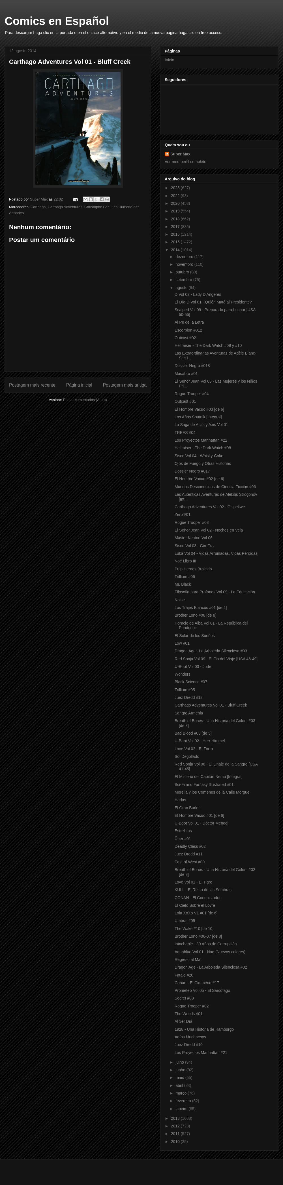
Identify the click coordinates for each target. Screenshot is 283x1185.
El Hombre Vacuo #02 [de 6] (199, 478)
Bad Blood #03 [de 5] (193, 733)
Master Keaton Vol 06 (194, 537)
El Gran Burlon (188, 808)
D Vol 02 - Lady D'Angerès (198, 294)
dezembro (184, 256)
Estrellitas (183, 830)
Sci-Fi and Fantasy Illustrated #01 (204, 784)
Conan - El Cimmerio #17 (197, 983)
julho (180, 1062)
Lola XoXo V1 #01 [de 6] (196, 913)
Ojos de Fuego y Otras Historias (203, 463)
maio (180, 1077)
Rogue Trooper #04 (192, 393)
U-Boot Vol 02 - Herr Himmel (200, 741)
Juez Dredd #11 (189, 854)
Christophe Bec (97, 207)
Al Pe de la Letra (189, 322)
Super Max (180, 154)
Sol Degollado (187, 756)
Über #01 (183, 838)
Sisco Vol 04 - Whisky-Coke (199, 456)
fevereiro (183, 1100)
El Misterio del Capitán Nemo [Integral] (209, 776)
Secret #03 (184, 998)
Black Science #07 (191, 682)
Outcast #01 (185, 401)
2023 (176, 187)
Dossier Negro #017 (192, 471)
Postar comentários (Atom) (85, 400)
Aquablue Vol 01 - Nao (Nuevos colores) (210, 952)
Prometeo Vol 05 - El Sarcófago (202, 990)
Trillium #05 (185, 690)
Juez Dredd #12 (189, 697)
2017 (176, 226)
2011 (176, 1133)
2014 (176, 250)
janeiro (181, 1108)
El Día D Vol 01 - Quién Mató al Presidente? (213, 302)
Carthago (38, 207)
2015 (176, 242)
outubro (182, 272)
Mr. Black (183, 584)
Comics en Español (57, 21)
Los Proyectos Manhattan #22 (201, 440)
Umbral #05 (185, 920)
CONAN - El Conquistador (198, 897)
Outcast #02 (185, 338)
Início (169, 60)
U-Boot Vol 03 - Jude (193, 666)
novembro (184, 264)
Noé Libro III (185, 561)
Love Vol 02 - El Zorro (194, 749)
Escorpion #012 (188, 330)
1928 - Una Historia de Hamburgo (204, 1029)
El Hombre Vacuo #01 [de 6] (199, 815)
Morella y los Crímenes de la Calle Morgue (212, 792)
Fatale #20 (184, 975)
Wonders (182, 674)
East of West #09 (190, 862)
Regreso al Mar (188, 959)
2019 (176, 211)
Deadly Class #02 (190, 846)
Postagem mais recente (32, 385)
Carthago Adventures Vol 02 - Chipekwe (210, 507)
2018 (176, 219)
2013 (176, 1118)
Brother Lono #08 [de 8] (195, 615)
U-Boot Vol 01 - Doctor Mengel (201, 823)
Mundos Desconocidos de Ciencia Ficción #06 (215, 486)
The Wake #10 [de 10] (194, 928)
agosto (181, 287)
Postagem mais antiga (125, 385)
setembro (184, 279)
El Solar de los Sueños (195, 635)
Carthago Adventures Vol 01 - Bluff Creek (211, 705)
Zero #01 (182, 514)
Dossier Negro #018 (192, 365)
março (181, 1093)
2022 (176, 195)
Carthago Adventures (65, 207)
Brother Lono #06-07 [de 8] (198, 936)
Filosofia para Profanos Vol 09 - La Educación (215, 592)
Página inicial (79, 385)
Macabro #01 (186, 373)
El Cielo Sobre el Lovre (195, 905)
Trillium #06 (185, 576)
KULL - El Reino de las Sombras (203, 889)
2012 (176, 1126)
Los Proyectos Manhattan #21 (201, 1052)
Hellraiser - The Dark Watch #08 (203, 448)
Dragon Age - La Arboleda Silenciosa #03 (211, 651)
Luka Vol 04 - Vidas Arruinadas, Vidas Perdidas (216, 553)
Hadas (180, 800)
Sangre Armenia (189, 713)
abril (179, 1085)
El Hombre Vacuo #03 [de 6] (199, 409)
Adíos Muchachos (190, 1037)
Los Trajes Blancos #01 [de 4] (201, 607)
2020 (176, 203)
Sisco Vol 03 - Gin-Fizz (195, 545)
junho (180, 1070)
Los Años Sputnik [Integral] (198, 417)
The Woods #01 (189, 1013)
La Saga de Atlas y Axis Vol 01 (201, 424)
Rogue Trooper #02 (192, 1006)
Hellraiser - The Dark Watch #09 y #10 (208, 345)
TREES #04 (185, 432)
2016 (176, 234)
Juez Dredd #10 (189, 1044)
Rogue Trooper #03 (192, 522)
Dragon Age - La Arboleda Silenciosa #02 (211, 967)
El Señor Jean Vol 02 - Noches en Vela (209, 530)
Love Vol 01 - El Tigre (193, 882)
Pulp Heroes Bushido (193, 569)
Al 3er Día (183, 1021)
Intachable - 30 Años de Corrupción (206, 944)
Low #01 (182, 643)
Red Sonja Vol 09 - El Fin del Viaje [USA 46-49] (216, 659)
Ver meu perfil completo (185, 161)
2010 (176, 1141)
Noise (180, 600)
